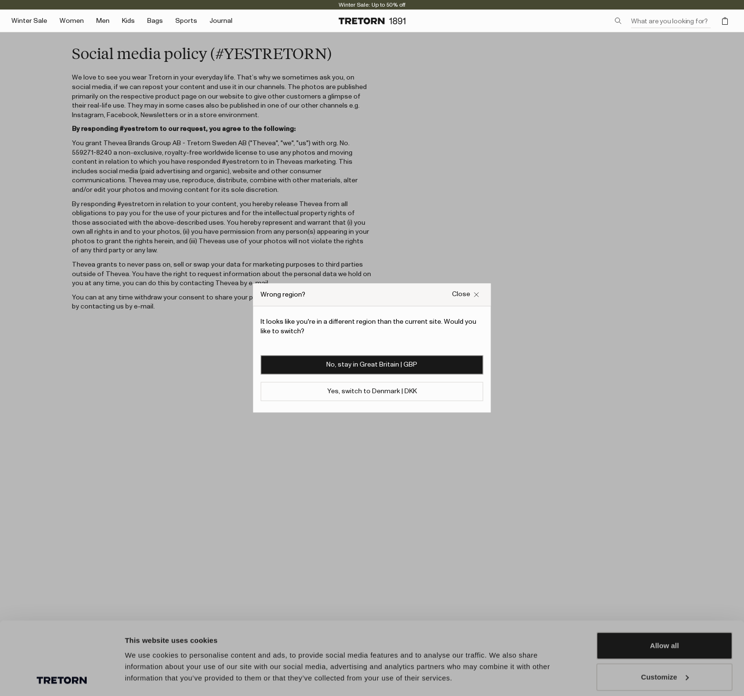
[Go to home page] (372, 21)
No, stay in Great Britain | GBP (371, 365)
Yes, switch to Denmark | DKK (372, 391)
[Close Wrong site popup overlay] (466, 294)
